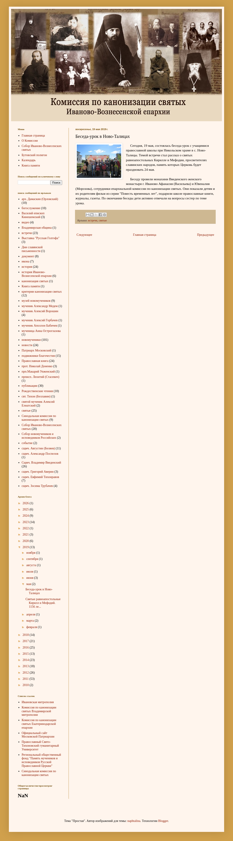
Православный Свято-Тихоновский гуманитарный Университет (40, 745)
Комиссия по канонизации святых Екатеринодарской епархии (39, 723)
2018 (26, 635)
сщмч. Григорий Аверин (38, 471)
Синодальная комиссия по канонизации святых (39, 417)
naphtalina (133, 821)
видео (25, 222)
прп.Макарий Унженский (38, 371)
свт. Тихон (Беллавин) (36, 396)
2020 (26, 541)
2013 (26, 666)
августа (31, 565)
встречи (92, 220)
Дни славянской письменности (32, 249)
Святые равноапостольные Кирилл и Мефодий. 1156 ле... (43, 602)
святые (103, 220)
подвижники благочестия (38, 355)
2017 (26, 641)
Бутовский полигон (34, 155)
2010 (26, 685)
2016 (26, 647)
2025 (26, 509)
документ (28, 256)
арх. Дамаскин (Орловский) (40, 199)
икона (25, 261)
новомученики (31, 339)
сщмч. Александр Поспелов (40, 453)
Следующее (84, 234)
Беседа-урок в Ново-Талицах (39, 591)
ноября (31, 552)
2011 (26, 678)
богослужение (31, 208)
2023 (26, 522)
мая (29, 584)
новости (27, 345)
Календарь (29, 160)
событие (27, 443)
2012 (26, 672)
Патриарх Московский (36, 350)
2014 (26, 660)
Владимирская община (37, 227)
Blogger (163, 821)
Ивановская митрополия (38, 702)
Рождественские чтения (37, 391)
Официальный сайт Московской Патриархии (38, 734)
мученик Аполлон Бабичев (39, 325)
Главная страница (144, 234)
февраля (32, 627)
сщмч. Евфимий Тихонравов (40, 477)
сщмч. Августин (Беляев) (38, 448)
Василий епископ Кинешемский (33, 215)
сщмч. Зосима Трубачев (37, 486)
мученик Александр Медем (40, 306)
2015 (26, 653)
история (27, 266)
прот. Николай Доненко (37, 366)
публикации (30, 385)
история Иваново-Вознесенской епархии (37, 274)
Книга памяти (31, 165)
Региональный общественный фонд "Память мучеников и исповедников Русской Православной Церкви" (41, 760)
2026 (26, 503)
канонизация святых (35, 281)
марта (30, 620)
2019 (26, 547)
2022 (26, 528)
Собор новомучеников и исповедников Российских (39, 435)
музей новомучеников (36, 300)
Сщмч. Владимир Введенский (41, 462)
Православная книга (35, 361)
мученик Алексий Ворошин (40, 311)
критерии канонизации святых (42, 291)
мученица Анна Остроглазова (41, 331)
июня (30, 577)
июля (30, 571)
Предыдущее (205, 234)
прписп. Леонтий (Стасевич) (40, 377)
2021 (26, 534)
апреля (31, 614)
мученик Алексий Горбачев (40, 320)
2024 (26, 515)
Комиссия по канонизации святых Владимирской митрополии (39, 711)
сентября (32, 559)
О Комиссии (30, 140)
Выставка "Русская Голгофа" (40, 238)
